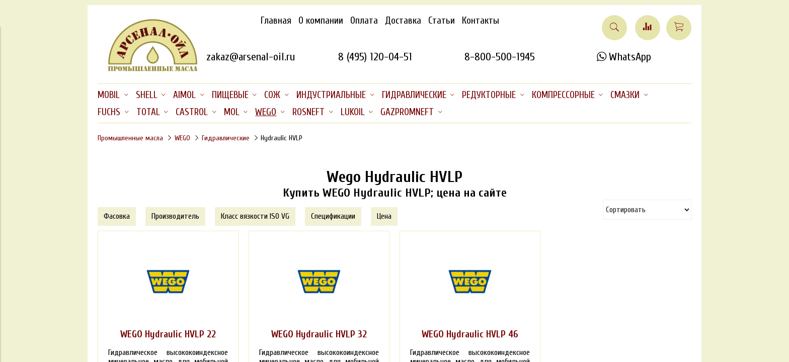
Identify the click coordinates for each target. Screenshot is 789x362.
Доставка (403, 20)
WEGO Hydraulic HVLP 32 (319, 334)
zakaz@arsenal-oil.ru (250, 56)
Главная (276, 20)
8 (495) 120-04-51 (375, 56)
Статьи (441, 20)
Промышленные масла (130, 138)
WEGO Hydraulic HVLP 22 (168, 334)
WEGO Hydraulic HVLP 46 (470, 334)
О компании (320, 20)
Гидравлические (226, 138)
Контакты (480, 20)
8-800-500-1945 (499, 56)
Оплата (364, 20)
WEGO (182, 138)
